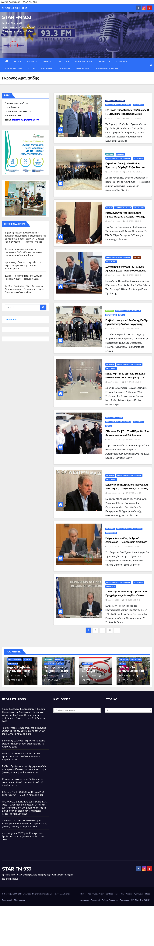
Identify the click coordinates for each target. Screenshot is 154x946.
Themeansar (19, 900)
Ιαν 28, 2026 (114, 493)
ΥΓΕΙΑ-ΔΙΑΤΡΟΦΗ (84, 61)
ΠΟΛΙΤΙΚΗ (64, 61)
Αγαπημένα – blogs (107, 68)
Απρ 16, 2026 (15, 676)
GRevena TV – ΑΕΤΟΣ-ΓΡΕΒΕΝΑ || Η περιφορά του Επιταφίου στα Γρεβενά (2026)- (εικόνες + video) (25, 823)
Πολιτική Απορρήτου (110, 900)
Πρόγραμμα (82, 68)
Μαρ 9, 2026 (114, 329)
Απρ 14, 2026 (128, 676)
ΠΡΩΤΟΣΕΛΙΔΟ (138, 105)
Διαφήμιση (47, 68)
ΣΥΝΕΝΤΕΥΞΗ (110, 586)
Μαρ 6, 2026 (114, 382)
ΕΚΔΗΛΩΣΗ (104, 61)
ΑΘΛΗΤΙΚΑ (48, 61)
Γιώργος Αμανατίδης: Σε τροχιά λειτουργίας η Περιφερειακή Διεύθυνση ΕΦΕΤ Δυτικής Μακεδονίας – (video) (126, 542)
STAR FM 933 (16, 17)
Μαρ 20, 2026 (114, 172)
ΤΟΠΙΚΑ (32, 61)
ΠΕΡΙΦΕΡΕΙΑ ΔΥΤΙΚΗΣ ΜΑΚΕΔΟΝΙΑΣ (118, 105)
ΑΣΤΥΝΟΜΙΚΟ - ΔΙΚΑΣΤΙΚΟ (115, 101)
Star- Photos (13, 68)
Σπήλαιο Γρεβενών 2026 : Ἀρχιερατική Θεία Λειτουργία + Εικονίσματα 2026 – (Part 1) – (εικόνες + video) (24, 289)
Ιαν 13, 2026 (113, 600)
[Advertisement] (77, 925)
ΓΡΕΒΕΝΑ (109, 311)
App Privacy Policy (96, 894)
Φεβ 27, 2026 (114, 440)
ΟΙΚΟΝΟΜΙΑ (120, 154)
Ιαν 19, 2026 (114, 547)
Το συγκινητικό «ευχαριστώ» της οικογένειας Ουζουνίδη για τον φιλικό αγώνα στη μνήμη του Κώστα (23, 252)
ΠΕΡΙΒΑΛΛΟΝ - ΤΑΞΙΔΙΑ (123, 207)
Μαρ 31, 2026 (114, 118)
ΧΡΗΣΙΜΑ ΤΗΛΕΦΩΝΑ (140, 900)
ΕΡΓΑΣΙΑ (109, 207)
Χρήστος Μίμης (132, 118)
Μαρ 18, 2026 (114, 221)
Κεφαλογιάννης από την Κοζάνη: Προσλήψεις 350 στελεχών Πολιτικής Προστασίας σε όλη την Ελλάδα (125, 216)
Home (17, 61)
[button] (151, 65)
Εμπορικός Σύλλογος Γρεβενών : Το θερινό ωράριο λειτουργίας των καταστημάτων (23, 265)
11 (110, 630)
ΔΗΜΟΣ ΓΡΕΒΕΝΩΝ (14, 659)
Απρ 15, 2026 (90, 676)
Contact (121, 61)
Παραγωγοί (64, 68)
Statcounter (11, 319)
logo (31, 68)
